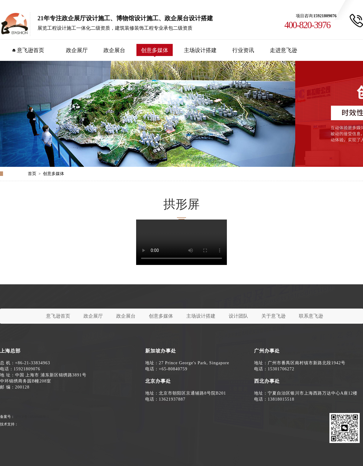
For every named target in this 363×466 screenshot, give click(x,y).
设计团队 (238, 316)
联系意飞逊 (311, 316)
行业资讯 (243, 50)
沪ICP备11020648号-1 (32, 417)
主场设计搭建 (200, 50)
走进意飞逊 (283, 50)
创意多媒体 (154, 50)
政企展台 (114, 50)
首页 (32, 173)
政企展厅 (77, 50)
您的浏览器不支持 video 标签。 (181, 242)
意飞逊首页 (30, 50)
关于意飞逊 (273, 316)
